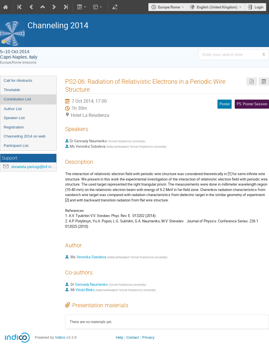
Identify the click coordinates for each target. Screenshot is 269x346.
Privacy (148, 337)
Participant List (16, 145)
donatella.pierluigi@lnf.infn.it (34, 166)
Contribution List (17, 99)
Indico (60, 337)
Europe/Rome (169, 7)
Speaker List (14, 118)
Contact (132, 337)
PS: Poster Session (252, 103)
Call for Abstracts (18, 80)
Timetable (12, 90)
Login (259, 7)
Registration (14, 127)
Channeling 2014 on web (24, 136)
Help (119, 337)
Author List (13, 109)
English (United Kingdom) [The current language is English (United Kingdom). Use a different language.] (217, 7)
